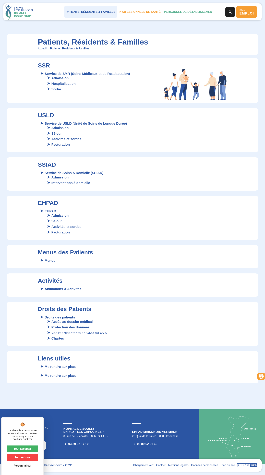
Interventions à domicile (70, 183)
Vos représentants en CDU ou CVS (79, 333)
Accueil (42, 48)
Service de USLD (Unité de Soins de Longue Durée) (86, 123)
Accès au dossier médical (72, 322)
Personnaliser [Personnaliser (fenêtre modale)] (22, 465)
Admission (60, 78)
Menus (50, 260)
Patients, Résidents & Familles (90, 11)
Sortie (56, 89)
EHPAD (50, 211)
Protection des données (70, 327)
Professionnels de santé (140, 11)
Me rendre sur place (61, 367)
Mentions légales (178, 465)
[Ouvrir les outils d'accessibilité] (261, 376)
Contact (160, 465)
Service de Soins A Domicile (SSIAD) (74, 173)
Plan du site (228, 465)
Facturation (60, 144)
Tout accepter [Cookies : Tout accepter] (22, 448)
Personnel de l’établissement (189, 11)
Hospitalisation (63, 84)
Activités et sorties (66, 139)
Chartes (57, 338)
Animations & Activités (63, 289)
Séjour (56, 133)
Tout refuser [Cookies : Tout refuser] (22, 457)
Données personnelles (204, 465)
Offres (246, 12)
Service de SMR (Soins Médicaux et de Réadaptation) (87, 74)
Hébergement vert (142, 465)
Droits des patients (60, 317)
